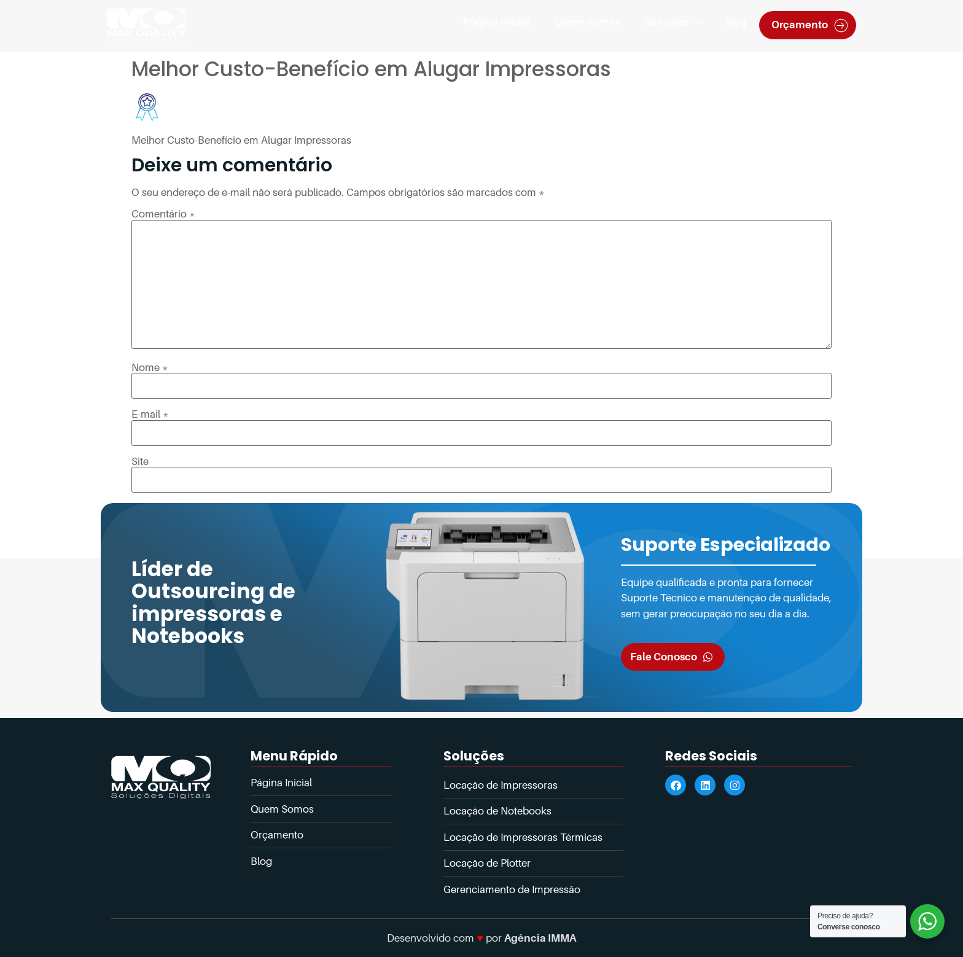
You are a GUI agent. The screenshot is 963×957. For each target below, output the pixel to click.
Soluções (673, 22)
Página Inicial (496, 21)
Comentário (163, 214)
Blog (736, 21)
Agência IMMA (540, 938)
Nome (149, 367)
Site (140, 461)
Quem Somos (587, 21)
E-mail (150, 414)
